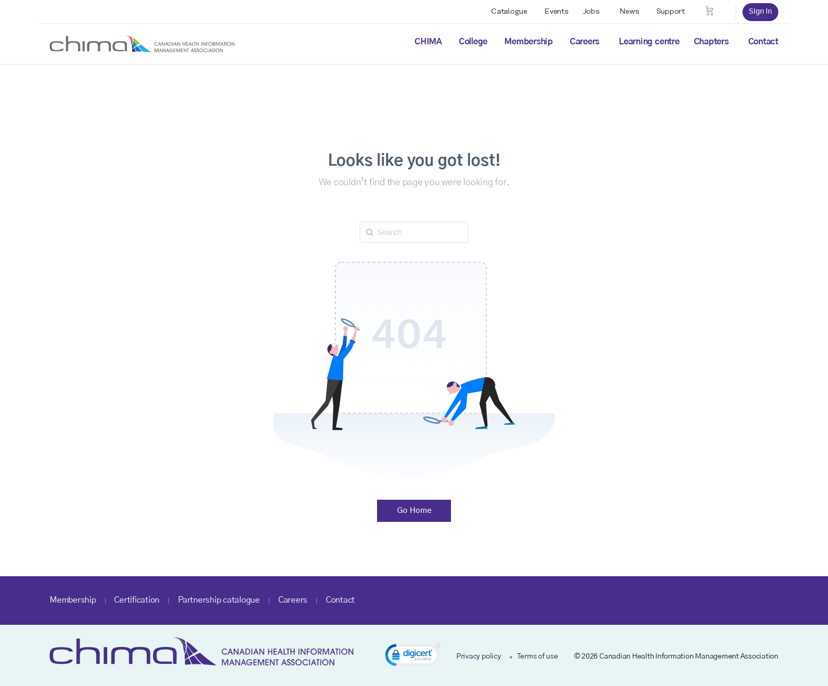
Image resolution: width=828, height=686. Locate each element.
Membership (528, 41)
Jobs (591, 11)
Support (670, 11)
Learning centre (649, 41)
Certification (136, 600)
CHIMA (428, 41)
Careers (584, 41)
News (629, 11)
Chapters (711, 41)
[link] (412, 656)
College (473, 41)
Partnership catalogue (219, 600)
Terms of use (537, 656)
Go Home (414, 510)
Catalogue (509, 11)
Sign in (760, 11)
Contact (763, 41)
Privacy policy (478, 656)
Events (556, 11)
